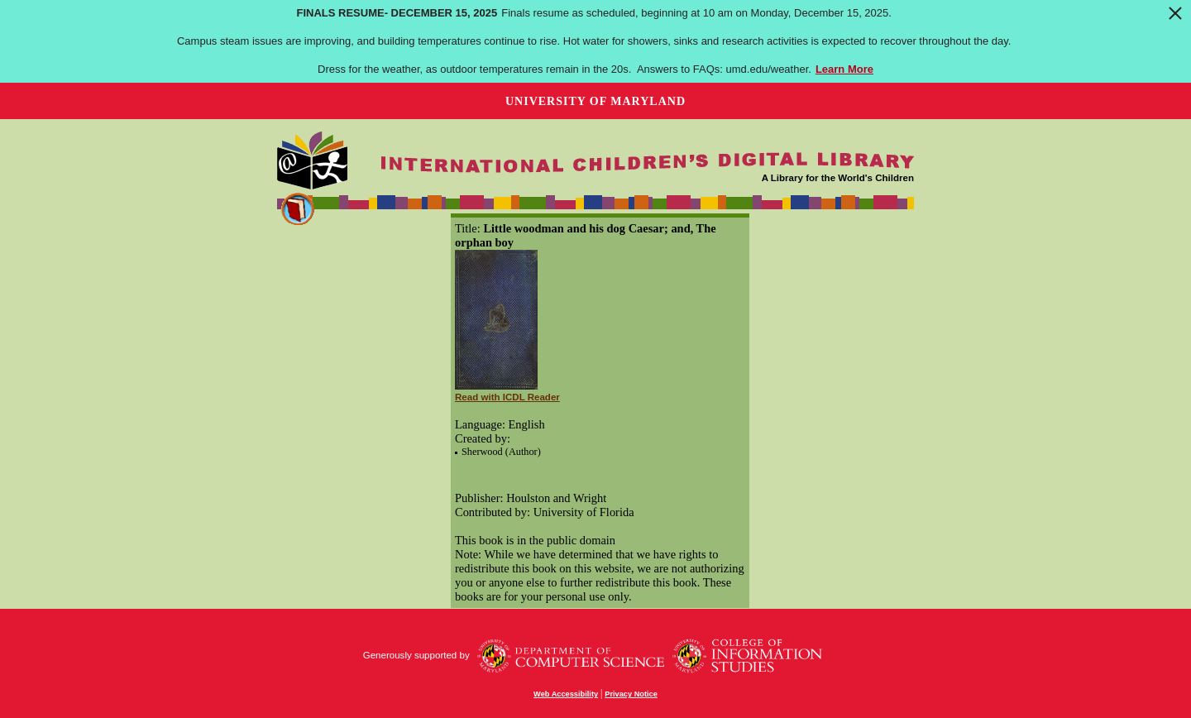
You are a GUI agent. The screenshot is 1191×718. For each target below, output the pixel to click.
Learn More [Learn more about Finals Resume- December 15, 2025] (844, 69)
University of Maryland (595, 101)
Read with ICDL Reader (507, 397)
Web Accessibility (565, 694)
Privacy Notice (631, 694)
